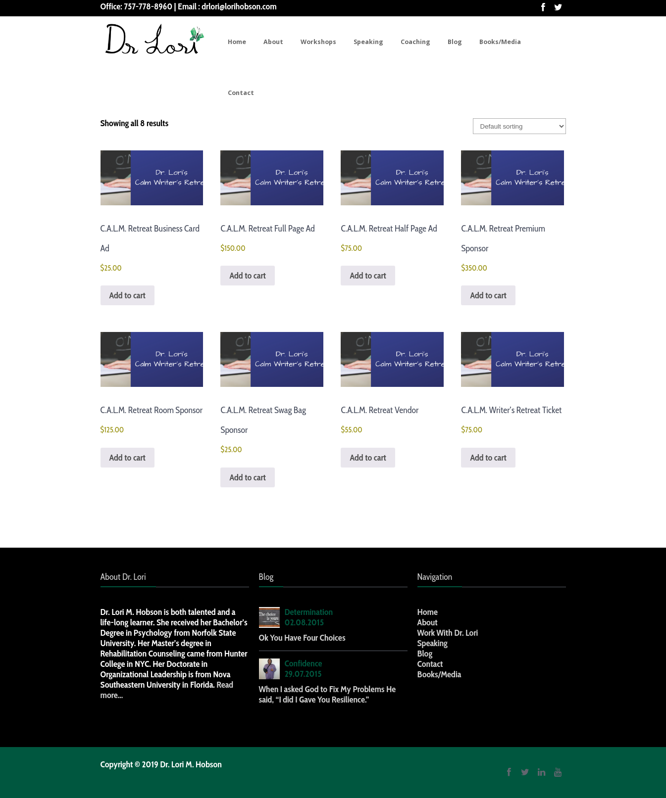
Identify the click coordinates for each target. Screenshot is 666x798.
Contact (241, 93)
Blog (455, 42)
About (273, 42)
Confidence (303, 663)
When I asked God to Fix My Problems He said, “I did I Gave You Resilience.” (327, 694)
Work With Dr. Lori (447, 632)
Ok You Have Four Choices (302, 637)
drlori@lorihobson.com (239, 6)
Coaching (415, 42)
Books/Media (500, 42)
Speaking (368, 42)
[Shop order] (519, 126)
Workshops (318, 42)
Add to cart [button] (127, 295)
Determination (309, 612)
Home (237, 42)
